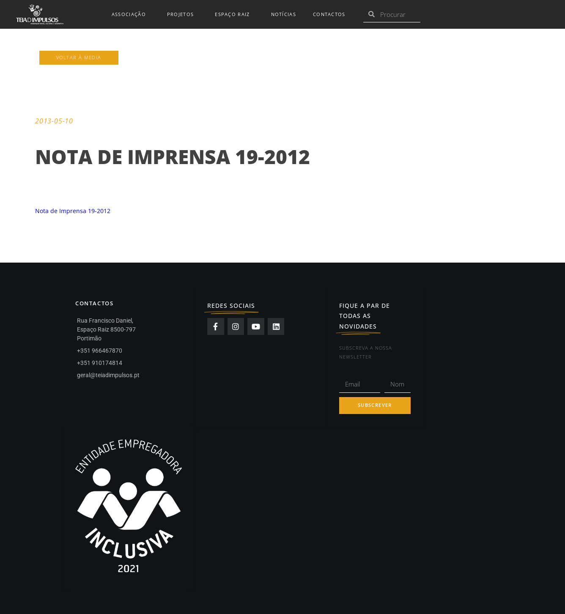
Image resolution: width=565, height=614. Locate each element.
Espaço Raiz (234, 14)
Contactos (329, 14)
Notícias (283, 14)
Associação (131, 14)
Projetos (182, 14)
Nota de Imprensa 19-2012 (72, 211)
